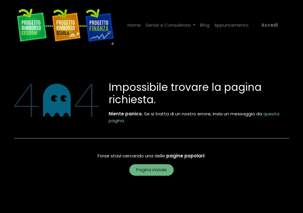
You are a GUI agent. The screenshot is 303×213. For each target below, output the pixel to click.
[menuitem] (134, 25)
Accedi (269, 25)
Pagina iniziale (151, 170)
